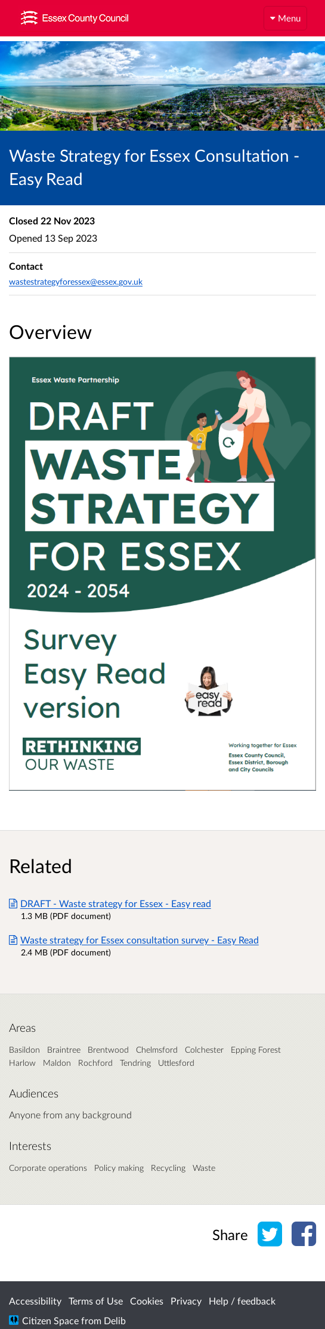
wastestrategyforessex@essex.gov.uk (76, 281)
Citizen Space (50, 1320)
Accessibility (35, 1300)
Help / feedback (242, 1300)
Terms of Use (96, 1300)
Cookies (146, 1300)
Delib (115, 1320)
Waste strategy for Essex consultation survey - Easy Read (134, 939)
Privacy (186, 1300)
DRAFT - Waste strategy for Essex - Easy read (110, 903)
